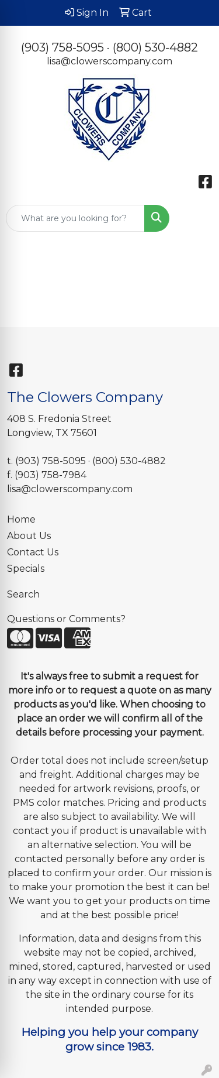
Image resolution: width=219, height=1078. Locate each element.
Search (23, 594)
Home (21, 519)
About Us (29, 535)
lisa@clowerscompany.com (109, 61)
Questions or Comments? (66, 618)
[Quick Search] (75, 218)
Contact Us (32, 552)
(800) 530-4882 (155, 47)
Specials (25, 568)
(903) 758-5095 (62, 47)
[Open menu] (195, 218)
